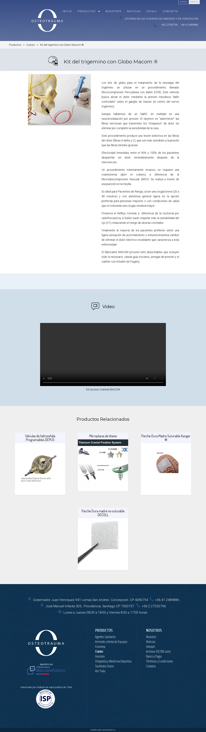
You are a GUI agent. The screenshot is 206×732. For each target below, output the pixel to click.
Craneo (30, 44)
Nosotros (113, 11)
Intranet (150, 646)
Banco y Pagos (154, 656)
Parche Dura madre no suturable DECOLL (103, 513)
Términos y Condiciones (159, 661)
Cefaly (151, 11)
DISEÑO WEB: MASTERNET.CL (103, 730)
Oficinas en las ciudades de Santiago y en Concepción (158, 18)
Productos (87, 11)
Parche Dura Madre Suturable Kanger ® (165, 438)
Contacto (170, 11)
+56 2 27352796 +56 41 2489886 (179, 24)
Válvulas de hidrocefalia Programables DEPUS (40, 438)
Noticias (134, 11)
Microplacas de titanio (103, 436)
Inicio (67, 11)
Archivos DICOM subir (158, 651)
